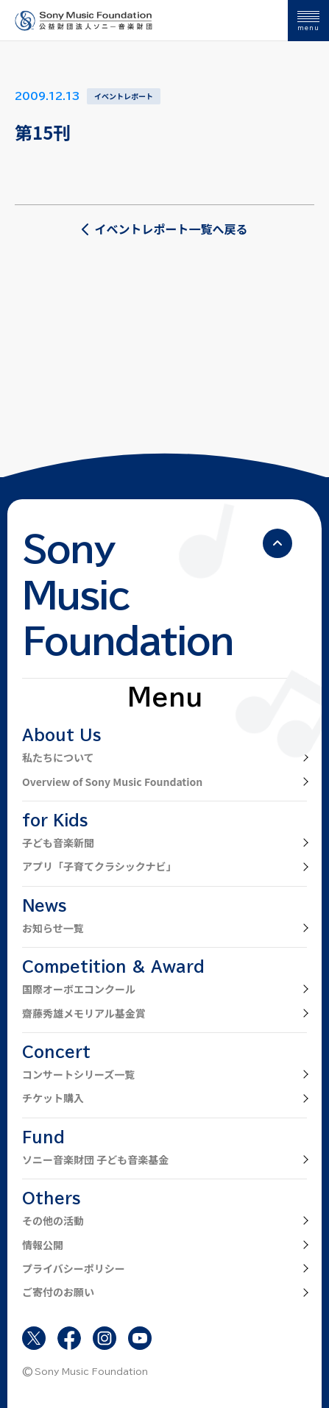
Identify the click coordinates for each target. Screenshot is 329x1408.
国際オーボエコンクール (78, 989)
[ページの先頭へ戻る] (277, 543)
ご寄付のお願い (58, 1291)
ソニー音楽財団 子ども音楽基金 (95, 1159)
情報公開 (42, 1244)
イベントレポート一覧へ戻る (164, 228)
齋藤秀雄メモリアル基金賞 (84, 1013)
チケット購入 (53, 1097)
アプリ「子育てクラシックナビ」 (99, 866)
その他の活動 (53, 1220)
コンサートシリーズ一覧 (78, 1074)
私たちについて (58, 757)
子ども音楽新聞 (58, 842)
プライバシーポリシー (73, 1268)
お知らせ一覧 (53, 928)
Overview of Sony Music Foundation (112, 781)
